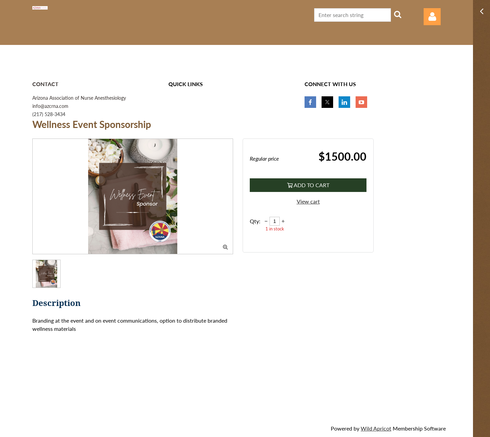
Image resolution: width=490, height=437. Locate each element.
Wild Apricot (376, 428)
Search (397, 14)
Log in (432, 16)
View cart (308, 201)
